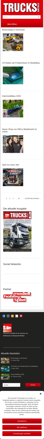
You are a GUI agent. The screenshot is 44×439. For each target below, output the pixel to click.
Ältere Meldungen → (33, 198)
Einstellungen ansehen (22, 434)
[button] (40, 394)
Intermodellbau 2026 (11, 96)
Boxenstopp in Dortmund (13, 30)
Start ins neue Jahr (10, 165)
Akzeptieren (22, 421)
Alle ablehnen (22, 427)
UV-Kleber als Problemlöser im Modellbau (21, 63)
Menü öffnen (12, 24)
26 (19, 198)
